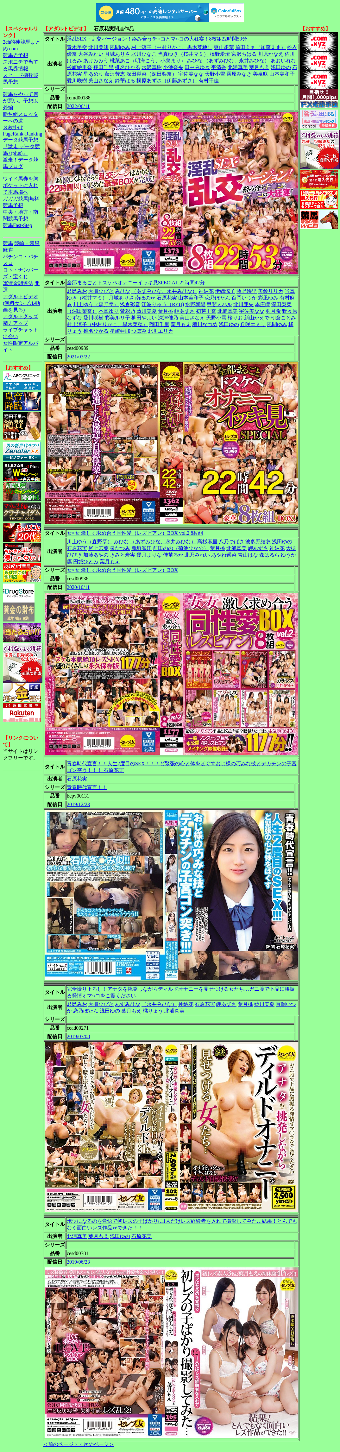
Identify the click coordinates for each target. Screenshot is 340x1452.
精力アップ (15, 323)
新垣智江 (141, 548)
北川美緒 (98, 47)
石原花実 (167, 297)
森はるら (269, 555)
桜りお (235, 317)
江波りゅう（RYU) (163, 304)
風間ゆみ (120, 47)
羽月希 (273, 311)
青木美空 (77, 47)
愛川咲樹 (77, 80)
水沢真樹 (152, 67)
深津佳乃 (168, 317)
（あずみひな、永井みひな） (236, 60)
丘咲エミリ (253, 324)
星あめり (93, 74)
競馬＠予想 (15, 55)
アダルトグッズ (20, 316)
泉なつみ (120, 548)
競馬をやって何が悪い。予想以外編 (20, 101)
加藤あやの (96, 555)
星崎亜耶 (120, 331)
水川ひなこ (144, 54)
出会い (10, 336)
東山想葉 (224, 47)
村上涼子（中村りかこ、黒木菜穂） (171, 47)
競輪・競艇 (27, 243)
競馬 (8, 243)
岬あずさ (184, 311)
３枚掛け (13, 127)
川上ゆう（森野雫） (96, 304)
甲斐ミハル (219, 304)
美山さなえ (101, 80)
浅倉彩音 (130, 304)
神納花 (206, 291)
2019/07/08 (78, 1036)
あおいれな (283, 60)
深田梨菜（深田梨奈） (151, 74)
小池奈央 (173, 67)
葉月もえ (259, 67)
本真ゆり (108, 311)
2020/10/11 (78, 587)
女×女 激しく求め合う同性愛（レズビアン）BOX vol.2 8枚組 (135, 533)
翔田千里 (103, 67)
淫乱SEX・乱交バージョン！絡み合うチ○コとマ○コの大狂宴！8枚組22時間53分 (157, 38)
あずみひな (127, 1004)
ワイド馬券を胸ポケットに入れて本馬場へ (20, 185)
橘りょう (153, 1010)
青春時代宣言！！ (87, 787)
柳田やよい (144, 317)
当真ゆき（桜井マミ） (183, 54)
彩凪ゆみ (268, 297)
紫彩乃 (127, 311)
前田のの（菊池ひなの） (181, 548)
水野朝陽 (195, 304)
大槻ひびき (101, 291)
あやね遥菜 (223, 555)
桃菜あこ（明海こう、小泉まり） (148, 60)
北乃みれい (197, 555)
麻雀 (8, 250)
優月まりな (149, 555)
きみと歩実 (122, 555)
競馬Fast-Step (17, 225)
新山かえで (256, 317)
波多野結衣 (258, 541)
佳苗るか (173, 555)
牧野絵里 (246, 291)
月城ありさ (117, 54)
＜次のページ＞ (96, 1444)
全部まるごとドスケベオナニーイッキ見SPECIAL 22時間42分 (136, 282)
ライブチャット (20, 329)
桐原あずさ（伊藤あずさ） (166, 80)
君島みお (77, 291)
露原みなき (239, 74)
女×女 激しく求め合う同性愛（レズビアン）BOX (122, 570)
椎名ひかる (127, 67)
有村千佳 (208, 80)
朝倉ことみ (283, 317)
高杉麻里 (207, 541)
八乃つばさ (231, 541)
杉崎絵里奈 (79, 67)
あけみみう (96, 60)
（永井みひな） (159, 1004)
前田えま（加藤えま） (260, 47)
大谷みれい (91, 54)
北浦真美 (238, 67)
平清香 (218, 67)
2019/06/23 (78, 1262)
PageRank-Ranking (22, 133)
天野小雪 (215, 74)
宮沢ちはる (244, 54)
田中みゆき (197, 67)
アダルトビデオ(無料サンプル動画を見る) (21, 303)
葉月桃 (165, 311)
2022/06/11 (78, 106)
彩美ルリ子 (117, 317)
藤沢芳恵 (115, 74)
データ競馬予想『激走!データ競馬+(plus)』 (21, 146)
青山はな (248, 555)
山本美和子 (282, 74)
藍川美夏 (146, 311)
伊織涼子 (225, 291)
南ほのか (145, 297)
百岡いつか (244, 297)
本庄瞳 (262, 304)
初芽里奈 (206, 311)
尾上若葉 (98, 548)
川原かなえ (270, 54)
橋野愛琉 (220, 54)
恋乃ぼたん (217, 297)
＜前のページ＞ (61, 1444)
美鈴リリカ (270, 291)
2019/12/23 (78, 804)
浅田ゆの (281, 67)
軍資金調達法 (18, 283)
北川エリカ (160, 331)
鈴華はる (125, 80)
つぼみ (139, 331)
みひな (194, 60)
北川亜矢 (243, 304)
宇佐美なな (191, 74)
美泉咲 (260, 74)
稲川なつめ (204, 324)
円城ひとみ (85, 561)
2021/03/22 (78, 356)
